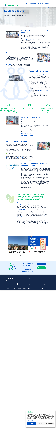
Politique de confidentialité (11, 288)
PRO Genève (10, 64)
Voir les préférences (50, 423)
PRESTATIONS (33, 3)
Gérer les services (30, 420)
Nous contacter (41, 267)
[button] (53, 412)
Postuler (40, 134)
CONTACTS (46, 7)
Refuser (40, 423)
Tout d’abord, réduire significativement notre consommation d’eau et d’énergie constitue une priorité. (33, 203)
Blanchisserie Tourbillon (42, 90)
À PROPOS (40, 3)
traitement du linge (44, 91)
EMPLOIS (47, 3)
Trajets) (15, 64)
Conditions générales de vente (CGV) (24, 288)
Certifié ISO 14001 (21, 209)
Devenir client (41, 264)
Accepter (31, 423)
